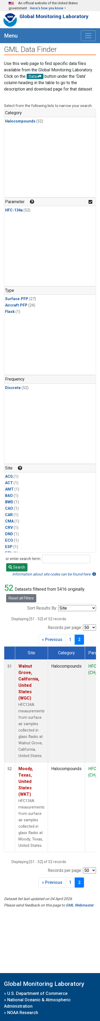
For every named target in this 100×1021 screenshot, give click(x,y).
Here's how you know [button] (46, 8)
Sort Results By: (42, 608)
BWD (9, 502)
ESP (9, 547)
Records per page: (65, 627)
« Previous (52, 639)
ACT (9, 483)
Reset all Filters (21, 598)
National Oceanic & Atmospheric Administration (37, 1003)
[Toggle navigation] (88, 35)
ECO (9, 540)
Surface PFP (16, 299)
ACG (9, 476)
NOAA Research (22, 1012)
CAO (9, 508)
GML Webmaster (80, 905)
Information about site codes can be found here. (54, 574)
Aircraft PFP (16, 305)
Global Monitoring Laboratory (54, 16)
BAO (9, 495)
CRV (9, 527)
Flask (10, 311)
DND (9, 534)
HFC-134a (14, 210)
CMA (9, 521)
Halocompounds (20, 121)
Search (17, 567)
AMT (9, 489)
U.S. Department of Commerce (37, 993)
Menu (11, 35)
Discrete (13, 388)
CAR (9, 515)
